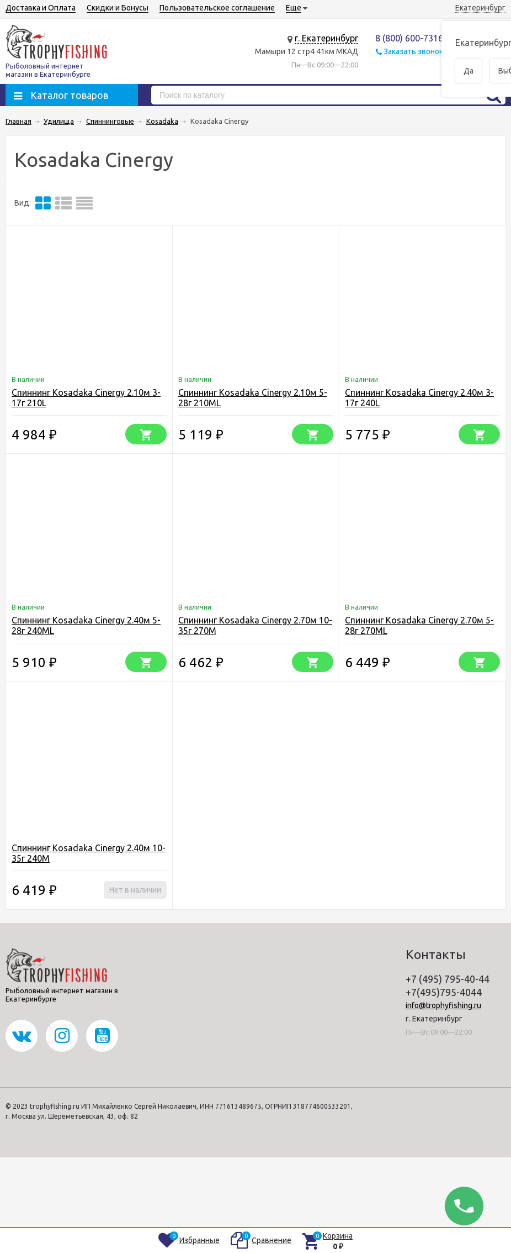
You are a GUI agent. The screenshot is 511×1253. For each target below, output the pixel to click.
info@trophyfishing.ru (443, 1005)
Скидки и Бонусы (117, 7)
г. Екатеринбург (326, 38)
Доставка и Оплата (41, 7)
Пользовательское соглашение (217, 7)
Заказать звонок (413, 51)
